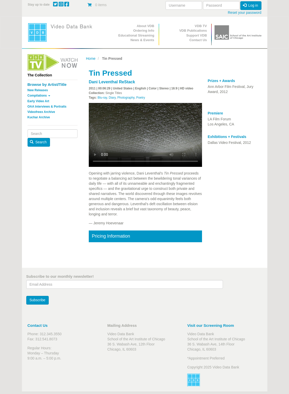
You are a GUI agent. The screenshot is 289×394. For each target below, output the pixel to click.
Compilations (39, 95)
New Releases (38, 90)
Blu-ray (102, 97)
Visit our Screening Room (210, 325)
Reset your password (244, 12)
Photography (125, 97)
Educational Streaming (136, 35)
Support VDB (196, 35)
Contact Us (198, 40)
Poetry (140, 97)
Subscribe (37, 300)
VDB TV (201, 26)
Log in (250, 5)
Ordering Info (143, 30)
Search (38, 142)
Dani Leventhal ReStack (112, 82)
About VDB (145, 26)
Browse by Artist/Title (47, 84)
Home (90, 58)
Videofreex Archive (41, 112)
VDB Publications (193, 30)
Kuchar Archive (39, 117)
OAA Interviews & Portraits (47, 106)
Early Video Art (38, 101)
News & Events (142, 40)
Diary (112, 97)
